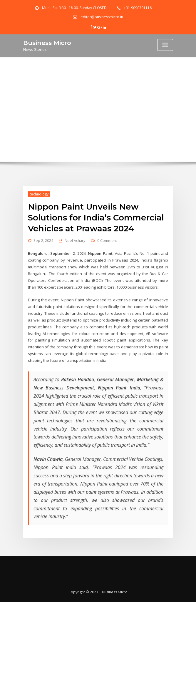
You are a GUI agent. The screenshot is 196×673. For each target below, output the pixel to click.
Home (98, 121)
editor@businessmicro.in (102, 16)
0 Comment (107, 261)
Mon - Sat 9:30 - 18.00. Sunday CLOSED (74, 7)
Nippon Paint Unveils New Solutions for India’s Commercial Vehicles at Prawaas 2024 (95, 238)
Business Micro (47, 42)
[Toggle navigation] (165, 45)
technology (38, 215)
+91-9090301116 (138, 7)
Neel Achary (75, 261)
